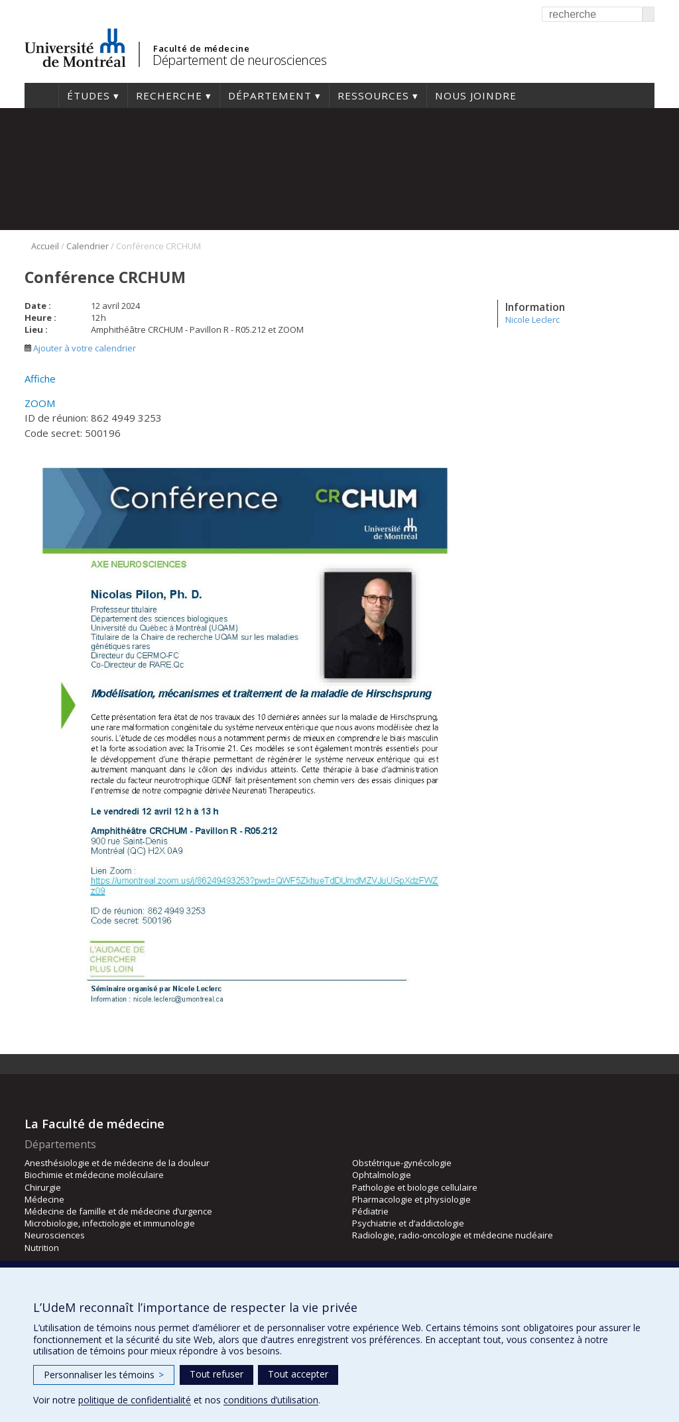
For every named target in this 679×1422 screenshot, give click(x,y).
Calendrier (87, 246)
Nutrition (42, 1248)
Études (88, 95)
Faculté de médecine (201, 48)
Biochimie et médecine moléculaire (94, 1175)
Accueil (41, 95)
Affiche (40, 378)
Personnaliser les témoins (104, 1374)
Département (270, 95)
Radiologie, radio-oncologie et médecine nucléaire (452, 1235)
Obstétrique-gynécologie (402, 1163)
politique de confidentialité (134, 1399)
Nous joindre (476, 95)
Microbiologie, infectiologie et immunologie (110, 1223)
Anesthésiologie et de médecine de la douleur (117, 1163)
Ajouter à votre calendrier (80, 348)
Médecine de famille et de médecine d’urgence (118, 1211)
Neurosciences (55, 1235)
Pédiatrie (370, 1211)
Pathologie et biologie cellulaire (414, 1187)
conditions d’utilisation (270, 1399)
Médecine (44, 1199)
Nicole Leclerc (532, 320)
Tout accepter (298, 1374)
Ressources (373, 95)
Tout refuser (216, 1374)
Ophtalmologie (381, 1175)
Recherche (169, 95)
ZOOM (40, 403)
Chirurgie (43, 1187)
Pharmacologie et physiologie (411, 1199)
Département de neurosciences (239, 60)
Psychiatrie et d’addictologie (408, 1223)
